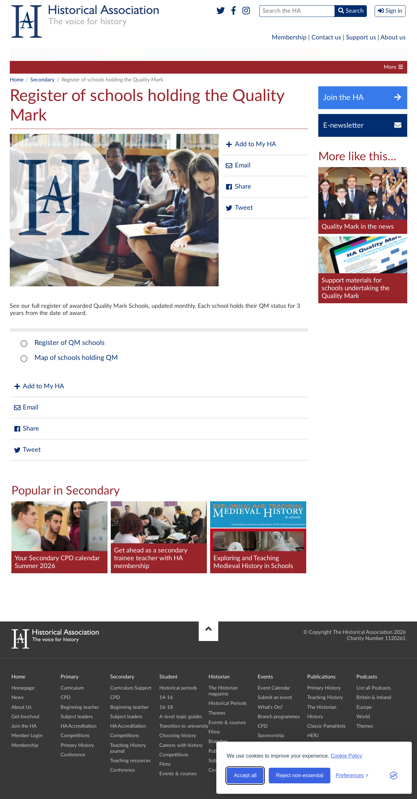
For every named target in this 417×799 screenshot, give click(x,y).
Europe (364, 707)
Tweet (239, 208)
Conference (73, 754)
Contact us (326, 38)
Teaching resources (130, 760)
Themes (216, 713)
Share (238, 186)
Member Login (26, 735)
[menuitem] (30, 54)
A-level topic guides (180, 716)
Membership (289, 38)
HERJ (313, 735)
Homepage (23, 688)
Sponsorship (271, 735)
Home (16, 79)
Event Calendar (274, 688)
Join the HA (23, 726)
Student (122, 54)
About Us (21, 707)
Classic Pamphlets (326, 726)
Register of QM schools (70, 342)
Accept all (245, 775)
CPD (73, 67)
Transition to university (183, 726)
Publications (287, 54)
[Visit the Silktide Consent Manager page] (393, 775)
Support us (361, 38)
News (17, 697)
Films (165, 764)
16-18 (166, 707)
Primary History (77, 745)
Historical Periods (227, 703)
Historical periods (178, 688)
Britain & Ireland (373, 697)
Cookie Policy (346, 756)
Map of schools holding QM (76, 357)
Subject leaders (157, 67)
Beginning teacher (109, 67)
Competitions (249, 67)
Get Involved (25, 716)
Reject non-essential (299, 775)
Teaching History (325, 697)
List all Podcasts (373, 688)
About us (393, 38)
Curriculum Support (36, 67)
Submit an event (275, 697)
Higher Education (179, 54)
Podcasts (338, 54)
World (363, 716)
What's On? (270, 707)
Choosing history (177, 735)
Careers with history (181, 745)
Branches (384, 54)
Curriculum (72, 688)
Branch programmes (279, 716)
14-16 (166, 697)
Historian (237, 54)
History (315, 716)
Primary (30, 54)
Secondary (76, 54)
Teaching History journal (302, 67)
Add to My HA (250, 144)
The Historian (321, 707)
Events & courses (178, 773)
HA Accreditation (204, 67)
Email (238, 165)
